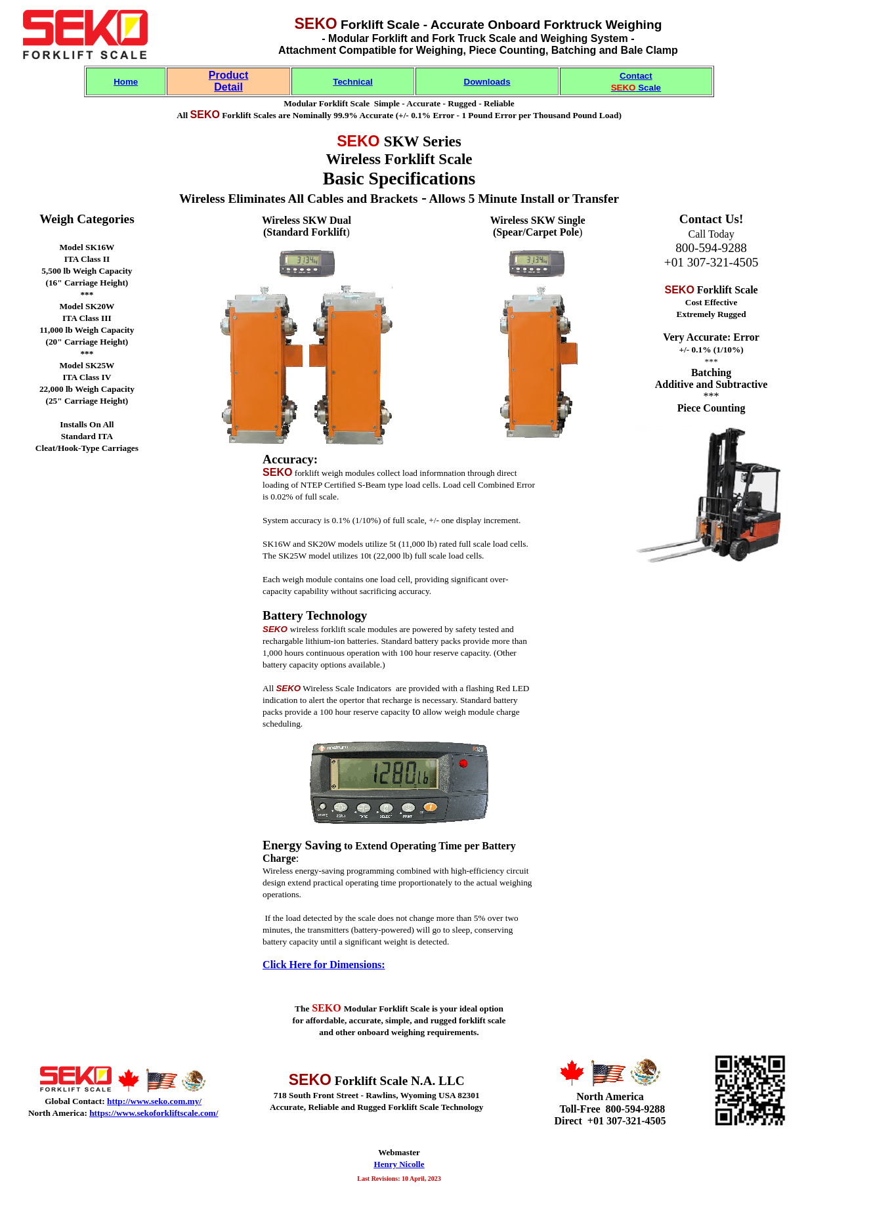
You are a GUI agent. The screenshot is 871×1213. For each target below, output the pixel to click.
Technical (353, 82)
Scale (636, 88)
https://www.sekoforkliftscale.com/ (153, 1113)
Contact (636, 76)
